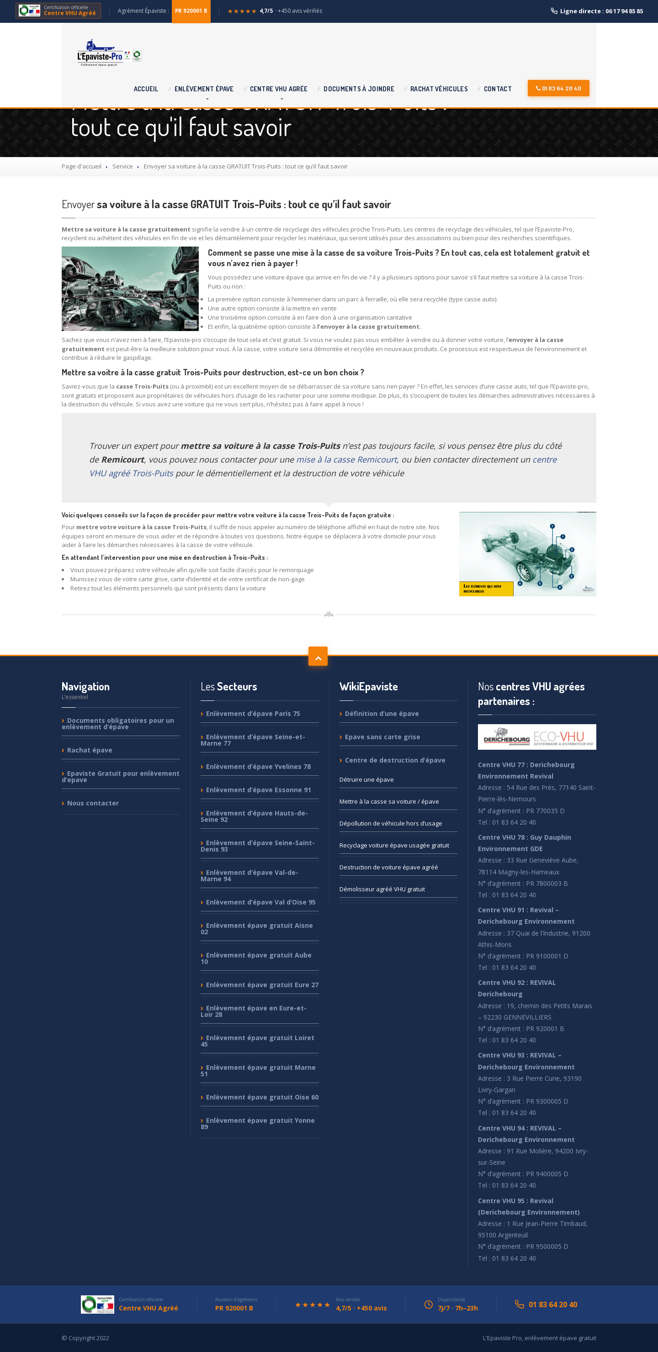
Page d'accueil (81, 166)
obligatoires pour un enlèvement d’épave (118, 724)
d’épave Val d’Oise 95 (261, 902)
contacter (93, 803)
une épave (367, 779)
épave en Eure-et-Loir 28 (254, 1011)
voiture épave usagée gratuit (394, 845)
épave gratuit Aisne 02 (257, 928)
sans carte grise (382, 736)
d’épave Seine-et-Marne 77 (253, 739)
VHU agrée (279, 89)
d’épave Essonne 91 (258, 789)
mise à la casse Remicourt (346, 459)
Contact (498, 89)
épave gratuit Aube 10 (256, 958)
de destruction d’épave (395, 760)
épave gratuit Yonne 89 (258, 1123)
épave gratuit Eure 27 (262, 984)
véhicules (439, 89)
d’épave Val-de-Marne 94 (249, 875)
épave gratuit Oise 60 (262, 1097)
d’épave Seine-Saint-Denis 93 (258, 845)
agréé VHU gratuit (382, 889)
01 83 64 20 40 (558, 88)
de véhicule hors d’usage (391, 823)
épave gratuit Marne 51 (258, 1070)
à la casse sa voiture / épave (389, 801)
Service (122, 166)
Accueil (146, 89)
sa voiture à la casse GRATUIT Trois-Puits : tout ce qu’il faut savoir (226, 204)
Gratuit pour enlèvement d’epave (121, 776)
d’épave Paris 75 (253, 714)
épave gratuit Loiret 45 (257, 1040)
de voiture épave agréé (389, 867)
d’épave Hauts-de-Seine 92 (254, 816)
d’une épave (382, 714)
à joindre (359, 89)
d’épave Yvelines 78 (258, 766)
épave (204, 89)
